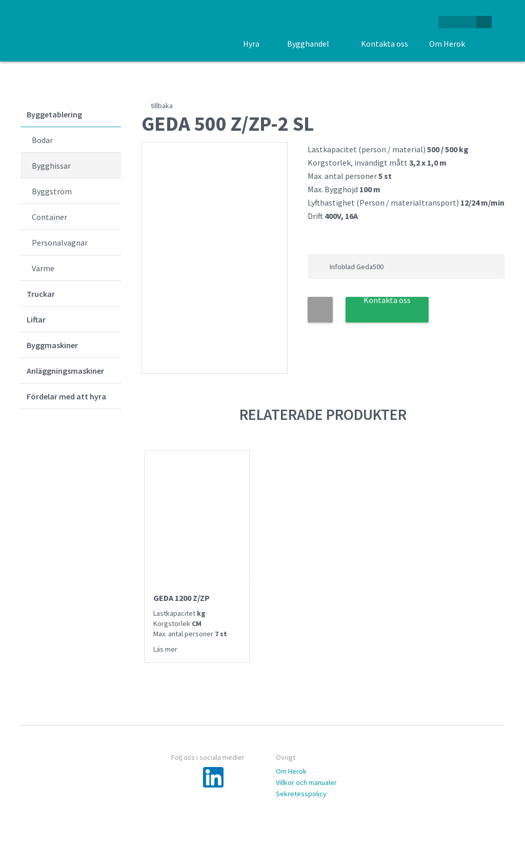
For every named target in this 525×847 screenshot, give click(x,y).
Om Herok (291, 771)
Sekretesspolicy (301, 793)
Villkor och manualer (306, 782)
